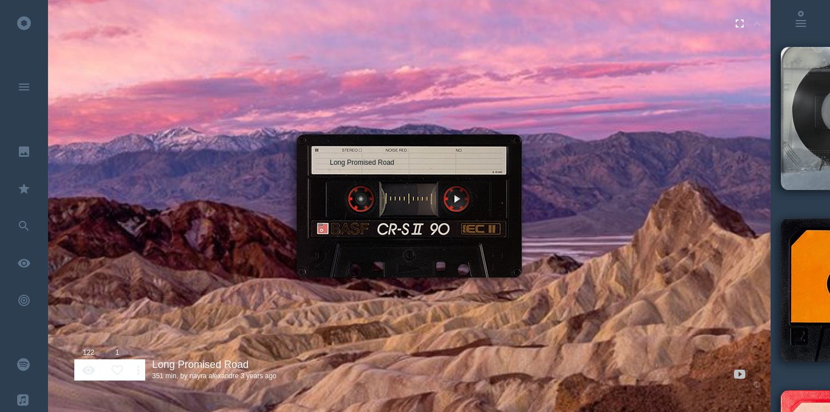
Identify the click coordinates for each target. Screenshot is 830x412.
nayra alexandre (213, 376)
